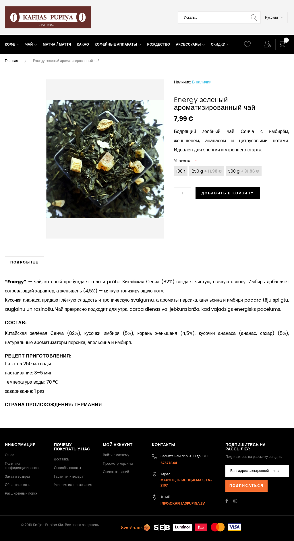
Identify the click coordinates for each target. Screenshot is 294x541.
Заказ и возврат (17, 476)
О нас (9, 454)
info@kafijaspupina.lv (182, 503)
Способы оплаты (67, 467)
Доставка (61, 459)
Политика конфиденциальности (22, 465)
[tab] (24, 262)
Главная (11, 60)
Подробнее (24, 262)
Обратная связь (17, 484)
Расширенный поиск (21, 493)
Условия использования (73, 484)
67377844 (168, 462)
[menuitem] (12, 44)
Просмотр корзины (118, 463)
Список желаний (116, 471)
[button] (274, 17)
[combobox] (219, 17)
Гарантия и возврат (69, 476)
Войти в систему (116, 454)
